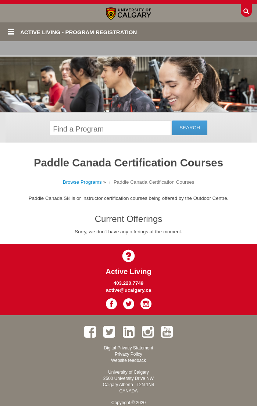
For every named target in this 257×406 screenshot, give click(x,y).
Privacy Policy (128, 354)
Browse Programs (82, 182)
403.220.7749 (129, 283)
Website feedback (128, 360)
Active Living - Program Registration (78, 32)
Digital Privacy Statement (128, 348)
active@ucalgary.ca (128, 290)
